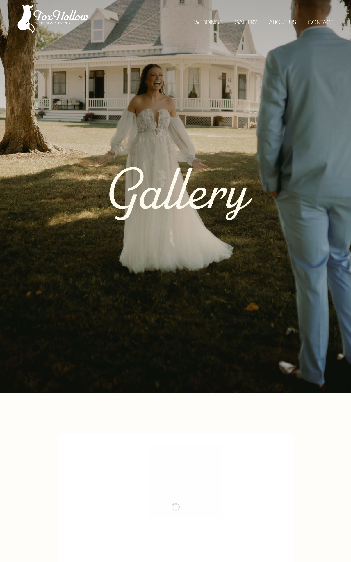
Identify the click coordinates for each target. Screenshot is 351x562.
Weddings (208, 23)
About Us (282, 23)
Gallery (245, 23)
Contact (321, 23)
